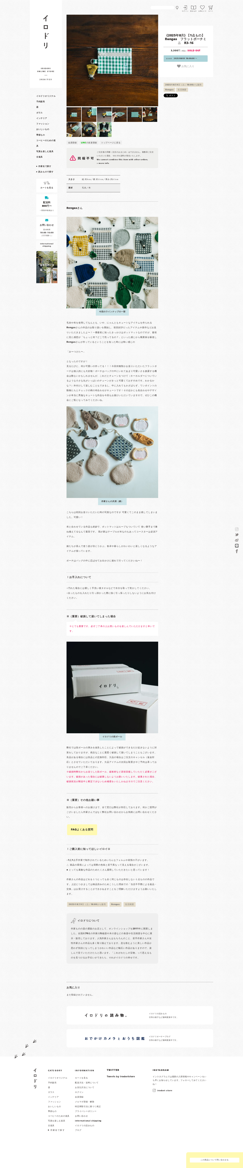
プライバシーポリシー (85, 1111)
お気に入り (185, 66)
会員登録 (72, 143)
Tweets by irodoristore (121, 1077)
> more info (103, 163)
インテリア (41, 118)
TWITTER (113, 1070)
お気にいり (202, 11)
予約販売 (40, 102)
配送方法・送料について (87, 1083)
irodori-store (164, 1091)
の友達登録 (89, 143)
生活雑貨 (182, 90)
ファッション (42, 124)
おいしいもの (42, 129)
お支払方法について (84, 1087)
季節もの (40, 135)
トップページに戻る (110, 143)
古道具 (39, 157)
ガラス (39, 113)
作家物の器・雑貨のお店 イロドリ (46, 33)
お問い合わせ (81, 1116)
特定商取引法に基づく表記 (88, 1107)
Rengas (169, 90)
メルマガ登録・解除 (84, 1102)
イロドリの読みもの (84, 1126)
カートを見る (81, 1078)
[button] (89, 60)
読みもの (193, 11)
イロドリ (35, 1078)
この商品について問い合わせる (214, 1160)
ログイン (185, 11)
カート (210, 11)
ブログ (78, 1130)
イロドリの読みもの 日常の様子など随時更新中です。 (163, 1015)
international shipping (88, 1121)
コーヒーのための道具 (58, 1116)
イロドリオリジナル (46, 96)
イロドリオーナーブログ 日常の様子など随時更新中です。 (163, 1038)
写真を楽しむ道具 (45, 151)
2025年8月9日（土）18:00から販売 (183, 85)
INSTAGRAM (161, 1070)
